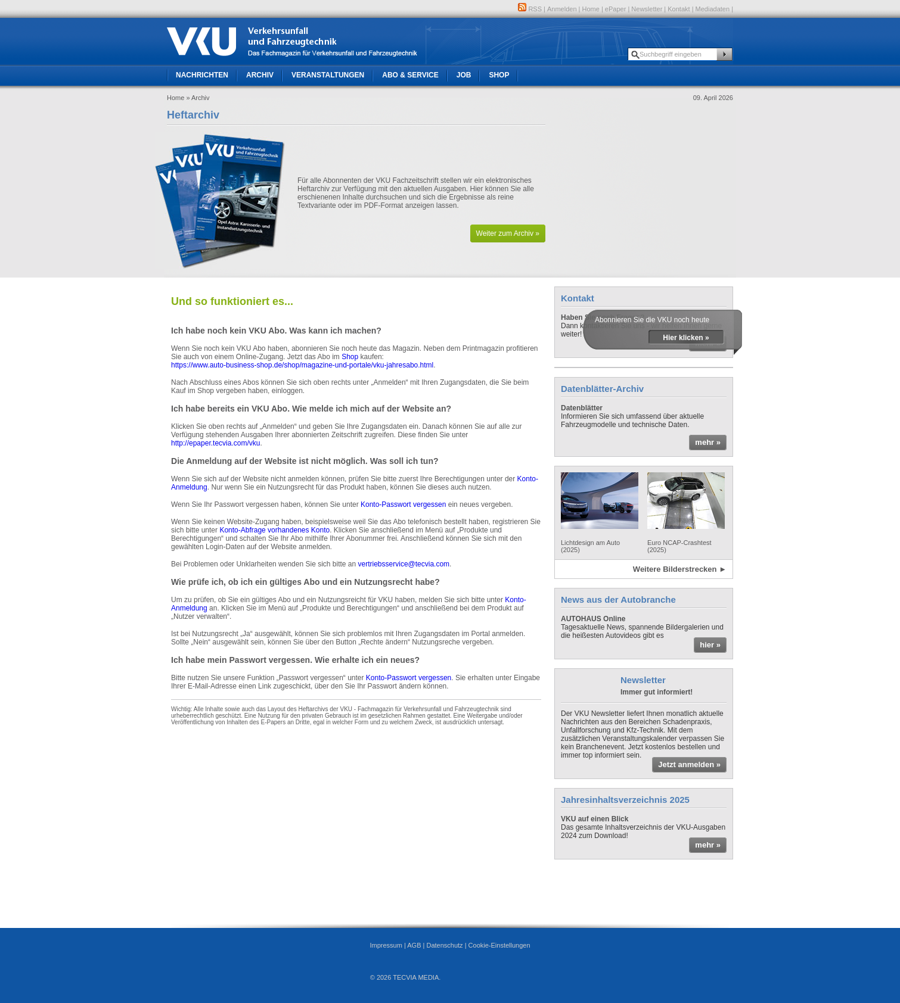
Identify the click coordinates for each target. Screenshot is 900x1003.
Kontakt (679, 9)
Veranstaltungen (327, 75)
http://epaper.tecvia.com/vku (215, 443)
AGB (414, 945)
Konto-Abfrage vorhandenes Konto (274, 530)
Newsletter (646, 9)
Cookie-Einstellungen (499, 945)
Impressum (386, 945)
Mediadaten (713, 9)
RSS (530, 9)
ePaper (615, 9)
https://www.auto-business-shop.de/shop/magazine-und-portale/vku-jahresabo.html (302, 365)
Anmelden (562, 9)
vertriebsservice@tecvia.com (404, 564)
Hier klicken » (686, 338)
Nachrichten (202, 75)
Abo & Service (410, 75)
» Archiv (197, 97)
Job (464, 75)
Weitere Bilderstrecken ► (680, 569)
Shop (499, 75)
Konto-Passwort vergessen (403, 504)
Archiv (260, 75)
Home (591, 9)
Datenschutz (444, 945)
